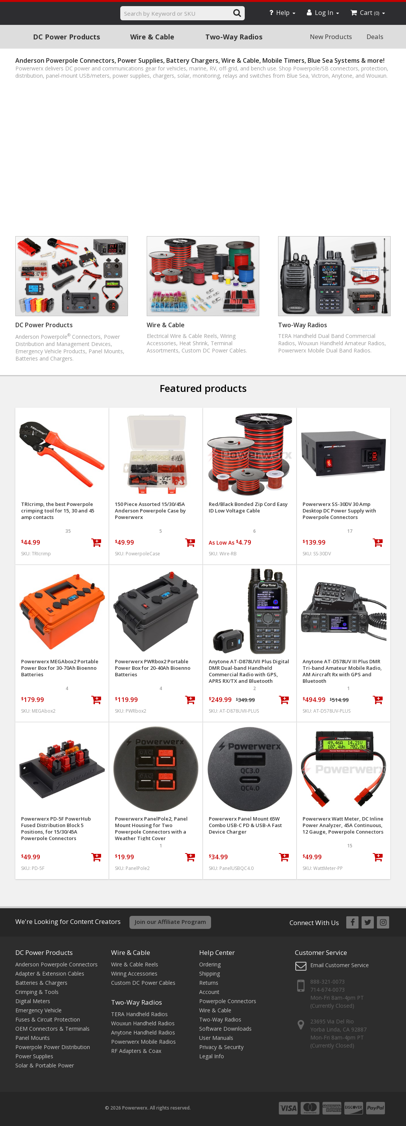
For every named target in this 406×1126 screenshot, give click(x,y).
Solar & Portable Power (44, 1065)
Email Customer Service (339, 965)
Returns (208, 982)
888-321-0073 (327, 981)
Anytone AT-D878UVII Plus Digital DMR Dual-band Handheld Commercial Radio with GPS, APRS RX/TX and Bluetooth (249, 671)
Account (209, 991)
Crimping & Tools (37, 991)
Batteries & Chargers (41, 982)
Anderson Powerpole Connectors (56, 964)
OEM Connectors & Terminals (52, 1028)
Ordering (210, 964)
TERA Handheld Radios (139, 1014)
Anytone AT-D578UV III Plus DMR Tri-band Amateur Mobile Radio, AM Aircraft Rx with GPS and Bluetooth (342, 671)
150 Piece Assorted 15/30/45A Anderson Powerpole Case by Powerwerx (150, 511)
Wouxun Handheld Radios (143, 1023)
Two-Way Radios (233, 36)
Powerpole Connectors (227, 1001)
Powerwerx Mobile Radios (143, 1041)
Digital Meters (32, 1001)
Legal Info (211, 1056)
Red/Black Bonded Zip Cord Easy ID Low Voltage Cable (248, 507)
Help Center (217, 952)
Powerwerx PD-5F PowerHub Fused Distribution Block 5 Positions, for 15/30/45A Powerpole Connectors (56, 829)
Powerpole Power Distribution (52, 1047)
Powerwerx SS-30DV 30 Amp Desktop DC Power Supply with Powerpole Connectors (339, 511)
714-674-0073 (327, 989)
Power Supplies (34, 1056)
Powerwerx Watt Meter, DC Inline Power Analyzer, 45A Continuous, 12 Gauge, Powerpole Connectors (343, 825)
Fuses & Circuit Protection (47, 1019)
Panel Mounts (32, 1037)
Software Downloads (225, 1028)
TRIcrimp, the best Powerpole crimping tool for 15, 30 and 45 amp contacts (57, 511)
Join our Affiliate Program (170, 921)
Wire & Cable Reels (134, 964)
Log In (323, 12)
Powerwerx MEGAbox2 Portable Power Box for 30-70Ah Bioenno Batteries (59, 668)
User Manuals (216, 1037)
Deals (375, 36)
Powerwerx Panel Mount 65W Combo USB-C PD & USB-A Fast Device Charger (245, 825)
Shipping (209, 973)
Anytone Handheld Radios (143, 1032)
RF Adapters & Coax (136, 1050)
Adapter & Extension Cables (49, 973)
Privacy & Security (221, 1047)
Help (282, 12)
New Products (331, 36)
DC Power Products (66, 36)
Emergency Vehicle (38, 1010)
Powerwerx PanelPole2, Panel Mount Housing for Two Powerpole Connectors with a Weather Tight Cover (151, 829)
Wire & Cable (152, 36)
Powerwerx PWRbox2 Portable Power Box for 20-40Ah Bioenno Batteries (152, 668)
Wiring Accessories (134, 973)
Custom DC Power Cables (143, 982)
